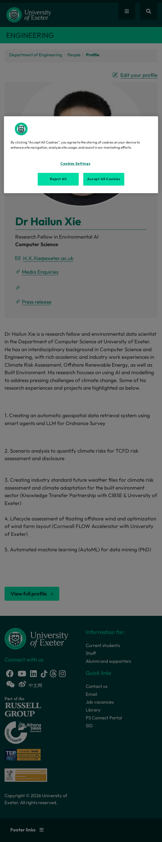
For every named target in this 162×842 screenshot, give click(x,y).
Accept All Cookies (103, 179)
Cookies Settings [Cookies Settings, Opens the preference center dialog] (75, 163)
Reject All (58, 179)
